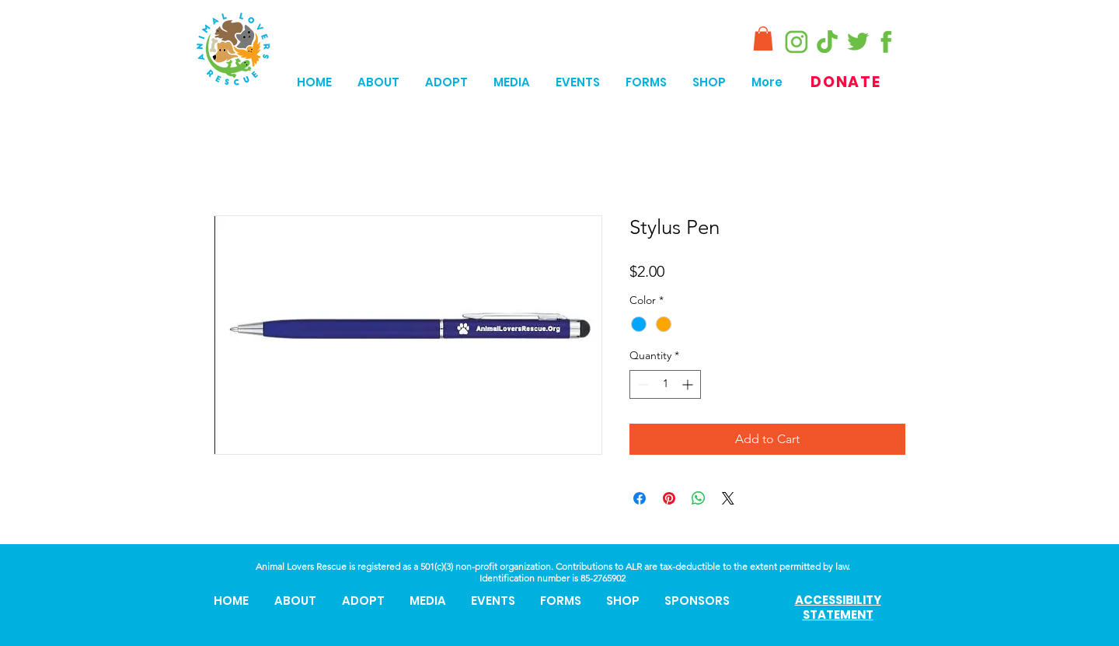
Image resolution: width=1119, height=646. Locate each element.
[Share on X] (728, 498)
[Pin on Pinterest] (669, 498)
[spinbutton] (665, 384)
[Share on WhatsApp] (698, 498)
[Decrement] (641, 384)
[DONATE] (847, 82)
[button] (763, 38)
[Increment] (689, 384)
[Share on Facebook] (639, 498)
